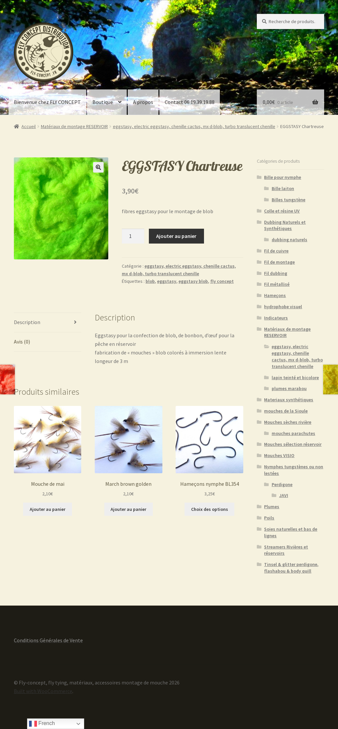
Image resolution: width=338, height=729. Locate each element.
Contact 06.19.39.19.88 (190, 102)
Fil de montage (279, 262)
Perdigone (282, 484)
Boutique (102, 102)
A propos (143, 102)
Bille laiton (283, 188)
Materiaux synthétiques (288, 400)
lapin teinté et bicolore (295, 378)
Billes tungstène (288, 200)
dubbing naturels (289, 240)
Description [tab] (27, 322)
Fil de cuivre (276, 251)
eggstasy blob (193, 281)
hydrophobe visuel (283, 307)
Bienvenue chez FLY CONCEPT (47, 102)
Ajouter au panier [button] (47, 509)
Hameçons (275, 295)
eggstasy (166, 281)
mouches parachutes (293, 433)
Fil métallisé (276, 284)
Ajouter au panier (176, 236)
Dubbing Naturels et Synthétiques (285, 225)
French (42, 724)
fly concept (222, 281)
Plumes (271, 507)
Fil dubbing (275, 273)
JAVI (283, 495)
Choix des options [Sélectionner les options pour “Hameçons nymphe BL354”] (209, 509)
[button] (98, 167)
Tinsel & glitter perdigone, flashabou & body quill (291, 567)
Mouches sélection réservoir (292, 444)
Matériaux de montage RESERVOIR (74, 126)
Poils (269, 518)
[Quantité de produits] (133, 236)
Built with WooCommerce (43, 691)
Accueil (28, 126)
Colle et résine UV (282, 211)
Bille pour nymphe (282, 177)
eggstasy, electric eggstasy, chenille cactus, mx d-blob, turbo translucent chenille (194, 126)
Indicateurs (276, 318)
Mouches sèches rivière (287, 422)
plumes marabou (289, 388)
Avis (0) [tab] (22, 341)
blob (150, 281)
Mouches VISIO (279, 455)
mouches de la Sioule (286, 411)
